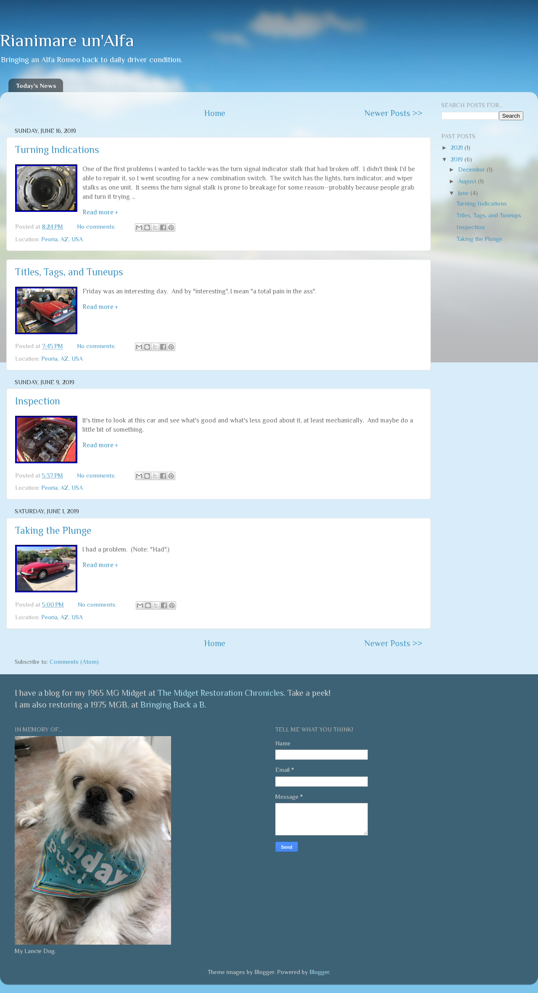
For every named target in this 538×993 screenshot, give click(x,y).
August (468, 181)
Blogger (319, 972)
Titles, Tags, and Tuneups (69, 271)
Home (214, 113)
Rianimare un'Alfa (67, 40)
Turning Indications (57, 149)
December (472, 169)
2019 (457, 159)
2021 (457, 147)
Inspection (37, 401)
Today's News (36, 85)
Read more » (100, 212)
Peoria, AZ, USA (62, 239)
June (464, 193)
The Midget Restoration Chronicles (221, 692)
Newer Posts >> (393, 113)
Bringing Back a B (172, 704)
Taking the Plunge (53, 530)
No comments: (97, 226)
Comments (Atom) (74, 661)
